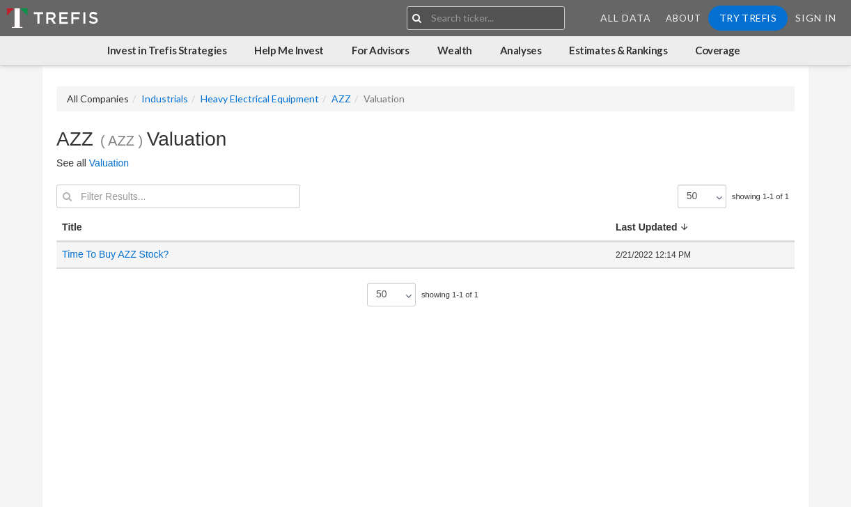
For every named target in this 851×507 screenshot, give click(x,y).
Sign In (815, 18)
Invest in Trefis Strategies (166, 50)
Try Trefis (747, 18)
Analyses (520, 50)
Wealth (454, 50)
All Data (625, 18)
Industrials (164, 98)
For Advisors (380, 50)
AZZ (341, 98)
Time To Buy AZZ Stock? (115, 254)
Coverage (717, 50)
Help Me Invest (289, 50)
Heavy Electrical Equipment (260, 98)
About (683, 18)
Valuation (109, 163)
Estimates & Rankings (618, 50)
